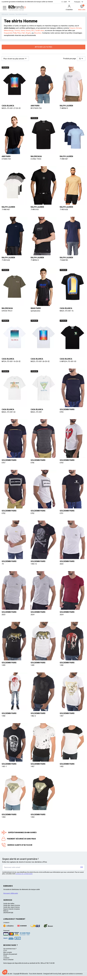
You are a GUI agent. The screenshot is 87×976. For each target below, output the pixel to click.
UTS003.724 (6, 159)
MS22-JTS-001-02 (8, 412)
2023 (61, 564)
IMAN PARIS (36, 308)
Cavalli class (39, 30)
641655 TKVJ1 (7, 311)
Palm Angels (26, 33)
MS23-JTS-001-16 (66, 311)
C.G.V (5, 950)
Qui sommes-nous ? (10, 949)
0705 (61, 412)
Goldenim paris (67, 409)
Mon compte (7, 952)
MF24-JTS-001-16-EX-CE (11, 361)
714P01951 (35, 210)
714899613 (64, 108)
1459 (3, 665)
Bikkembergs (8, 30)
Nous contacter (8, 959)
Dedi (59, 974)
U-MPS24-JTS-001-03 (68, 361)
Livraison (6, 958)
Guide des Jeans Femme (11, 907)
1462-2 (33, 716)
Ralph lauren (66, 106)
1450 (61, 665)
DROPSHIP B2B (8, 912)
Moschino (37, 33)
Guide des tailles (8, 903)
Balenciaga (36, 156)
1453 (61, 766)
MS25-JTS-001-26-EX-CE (40, 361)
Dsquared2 (8, 33)
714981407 (64, 159)
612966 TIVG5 (36, 159)
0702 (3, 513)
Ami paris (35, 106)
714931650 (64, 210)
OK (81, 867)
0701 (61, 513)
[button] (66, 1)
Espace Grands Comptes (11, 909)
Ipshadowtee (35, 311)
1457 (61, 716)
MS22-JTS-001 (36, 412)
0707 (3, 463)
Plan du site (8, 974)
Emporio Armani (75, 28)
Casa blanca (8, 106)
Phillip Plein (17, 33)
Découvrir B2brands (10, 893)
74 (3, 564)
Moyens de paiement (10, 954)
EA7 (32, 30)
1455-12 (34, 564)
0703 (61, 463)
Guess (28, 30)
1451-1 (4, 766)
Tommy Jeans (19, 30)
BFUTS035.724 (36, 108)
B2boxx (5, 911)
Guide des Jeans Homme (11, 905)
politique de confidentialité (24, 874)
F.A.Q (5, 956)
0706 (32, 463)
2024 (32, 615)
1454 (3, 817)
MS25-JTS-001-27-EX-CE (11, 108)
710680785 (64, 260)
